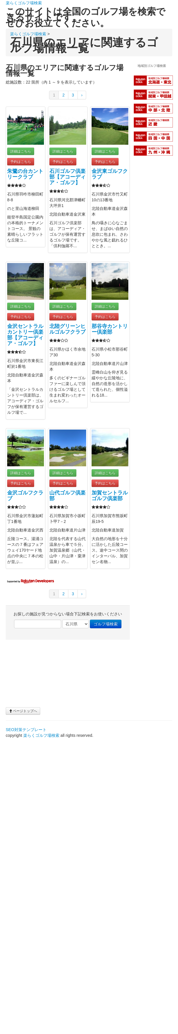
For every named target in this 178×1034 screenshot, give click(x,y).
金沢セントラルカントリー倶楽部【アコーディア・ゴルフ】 (25, 334)
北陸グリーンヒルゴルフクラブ (67, 329)
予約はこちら (20, 162)
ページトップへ (23, 711)
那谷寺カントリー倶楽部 (110, 329)
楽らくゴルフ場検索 (24, 3)
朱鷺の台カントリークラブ (25, 174)
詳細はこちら (20, 151)
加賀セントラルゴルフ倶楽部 (110, 495)
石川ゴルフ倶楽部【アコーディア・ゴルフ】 (67, 176)
